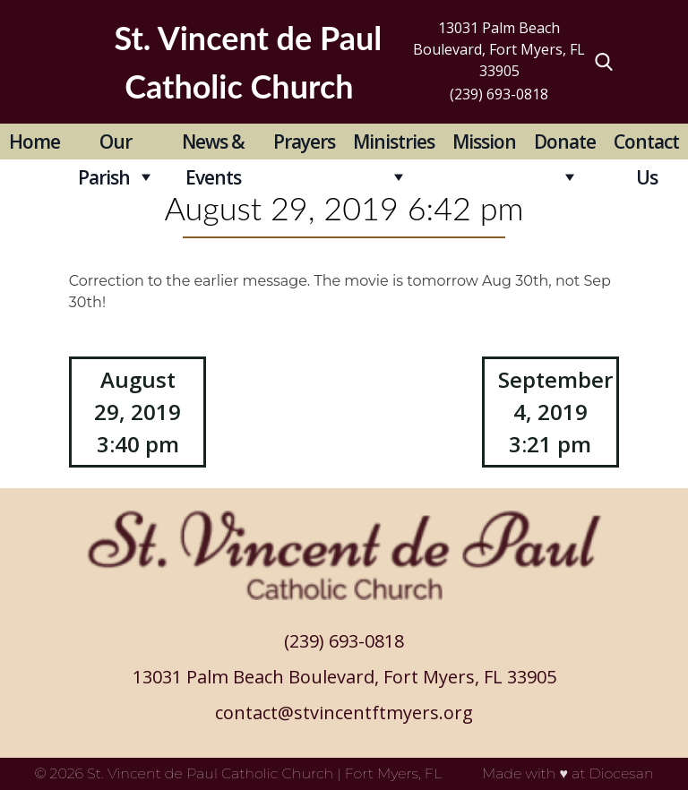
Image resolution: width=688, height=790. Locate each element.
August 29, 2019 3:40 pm (137, 412)
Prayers (304, 141)
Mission (484, 141)
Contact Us (646, 144)
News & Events (213, 144)
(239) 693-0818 (499, 94)
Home (34, 141)
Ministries (393, 141)
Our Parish (105, 144)
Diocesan (621, 773)
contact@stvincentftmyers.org (344, 712)
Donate (565, 141)
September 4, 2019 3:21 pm (555, 412)
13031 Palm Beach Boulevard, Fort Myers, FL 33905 (499, 49)
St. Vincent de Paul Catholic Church (210, 773)
